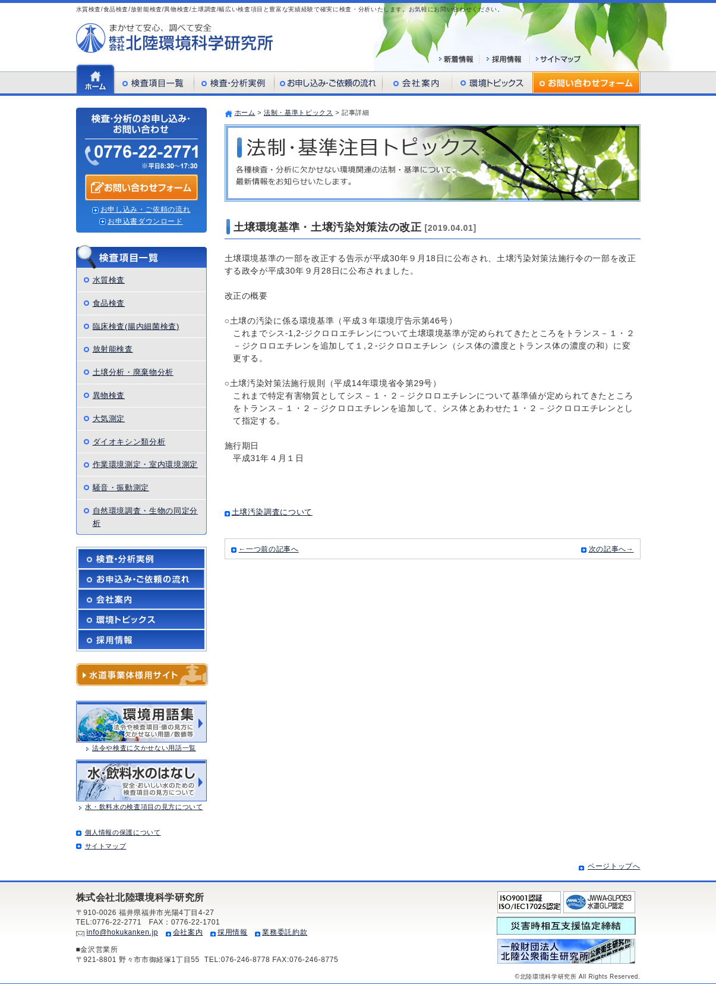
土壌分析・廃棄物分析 (133, 372)
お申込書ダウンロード (145, 221)
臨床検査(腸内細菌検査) (136, 326)
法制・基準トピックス (298, 112)
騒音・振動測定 (121, 487)
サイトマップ (106, 846)
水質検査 (109, 279)
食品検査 (109, 303)
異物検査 (109, 395)
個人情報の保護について (123, 832)
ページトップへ (614, 866)
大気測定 (109, 418)
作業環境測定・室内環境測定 (145, 464)
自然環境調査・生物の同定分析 (145, 517)
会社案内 (188, 932)
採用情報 (232, 932)
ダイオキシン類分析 (129, 441)
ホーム (245, 112)
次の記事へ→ (611, 549)
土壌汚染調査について (272, 511)
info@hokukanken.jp (123, 932)
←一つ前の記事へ (269, 549)
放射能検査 (113, 348)
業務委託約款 (284, 932)
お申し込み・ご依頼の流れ (145, 209)
